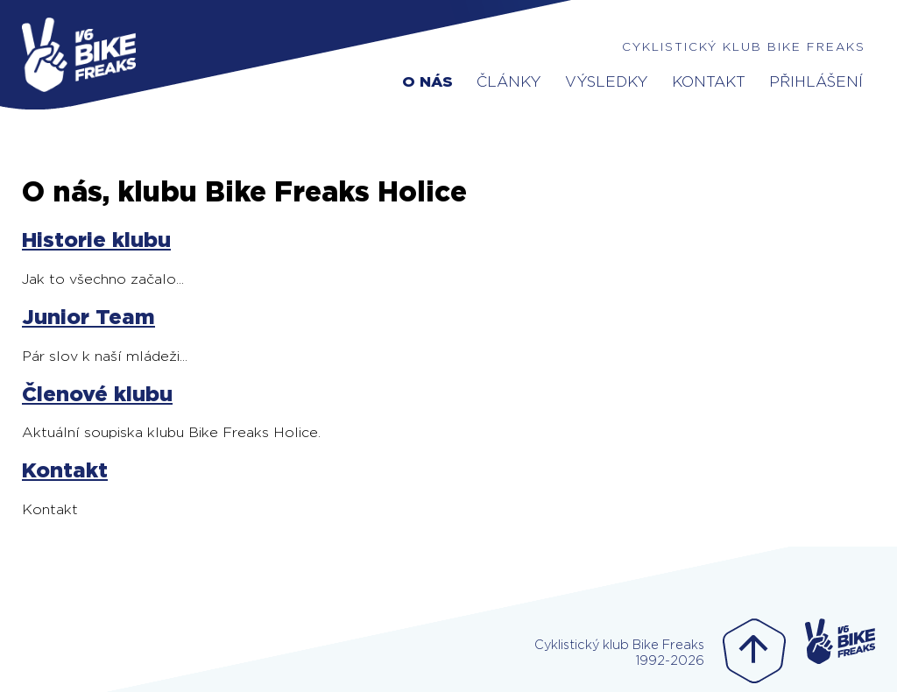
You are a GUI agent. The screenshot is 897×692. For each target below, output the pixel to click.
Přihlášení (816, 81)
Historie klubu (96, 240)
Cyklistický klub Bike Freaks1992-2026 (619, 653)
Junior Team (88, 317)
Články (509, 81)
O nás (427, 81)
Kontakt (708, 81)
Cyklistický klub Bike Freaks (743, 47)
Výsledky (606, 81)
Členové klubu (97, 395)
